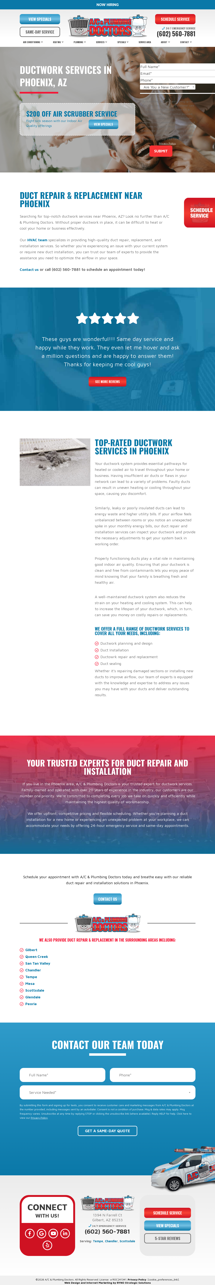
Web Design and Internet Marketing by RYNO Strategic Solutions (107, 1280)
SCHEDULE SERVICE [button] (175, 19)
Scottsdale (34, 990)
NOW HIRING (108, 4)
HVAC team (37, 240)
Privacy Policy (167, 143)
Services (100, 42)
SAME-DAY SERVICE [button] (40, 32)
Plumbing (78, 42)
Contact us (29, 269)
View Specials (103, 123)
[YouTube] (53, 1233)
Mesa (30, 983)
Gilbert (31, 950)
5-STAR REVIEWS (167, 1237)
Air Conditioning (31, 42)
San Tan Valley (38, 963)
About (164, 42)
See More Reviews (107, 381)
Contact (184, 42)
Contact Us (107, 899)
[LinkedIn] (63, 1233)
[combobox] (167, 87)
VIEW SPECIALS (40, 19)
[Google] (42, 1233)
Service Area (145, 42)
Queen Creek (37, 956)
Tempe (31, 977)
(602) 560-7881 (176, 33)
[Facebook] (31, 1233)
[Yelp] (47, 1244)
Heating (57, 42)
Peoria (31, 1004)
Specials (121, 42)
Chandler (33, 970)
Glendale (33, 997)
